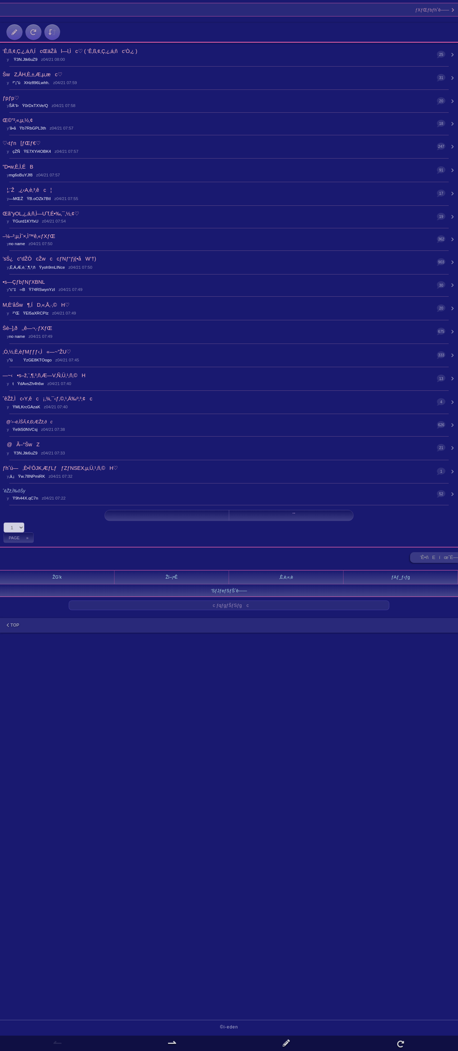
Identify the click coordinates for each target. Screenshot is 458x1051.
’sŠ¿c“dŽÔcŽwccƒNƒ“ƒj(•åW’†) (49, 259)
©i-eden (229, 1027)
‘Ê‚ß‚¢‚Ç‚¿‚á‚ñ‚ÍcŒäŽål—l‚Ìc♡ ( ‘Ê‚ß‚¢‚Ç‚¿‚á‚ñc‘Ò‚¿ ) (70, 51)
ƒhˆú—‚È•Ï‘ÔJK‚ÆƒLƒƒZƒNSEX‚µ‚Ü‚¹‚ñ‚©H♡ (60, 468)
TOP (12, 625)
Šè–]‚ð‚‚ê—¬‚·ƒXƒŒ (27, 328)
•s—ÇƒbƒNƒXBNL (24, 282)
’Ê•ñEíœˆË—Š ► (439, 559)
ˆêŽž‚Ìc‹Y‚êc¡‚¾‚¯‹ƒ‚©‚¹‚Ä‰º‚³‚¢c (47, 399)
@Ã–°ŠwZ (21, 444)
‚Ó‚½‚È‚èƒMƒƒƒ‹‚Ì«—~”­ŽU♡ (37, 352)
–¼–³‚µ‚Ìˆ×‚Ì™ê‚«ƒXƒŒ (29, 236)
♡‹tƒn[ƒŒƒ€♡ (21, 143)
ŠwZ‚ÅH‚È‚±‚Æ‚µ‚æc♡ (32, 74)
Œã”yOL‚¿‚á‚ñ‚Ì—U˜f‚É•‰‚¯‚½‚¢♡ (41, 213)
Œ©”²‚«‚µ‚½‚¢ (18, 120)
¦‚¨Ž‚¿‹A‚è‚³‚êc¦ (27, 190)
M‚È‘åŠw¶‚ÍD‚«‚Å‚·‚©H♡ (36, 305)
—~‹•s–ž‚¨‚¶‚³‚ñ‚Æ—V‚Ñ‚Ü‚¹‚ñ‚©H (44, 375)
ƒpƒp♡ (11, 98)
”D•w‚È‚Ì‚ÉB (18, 167)
